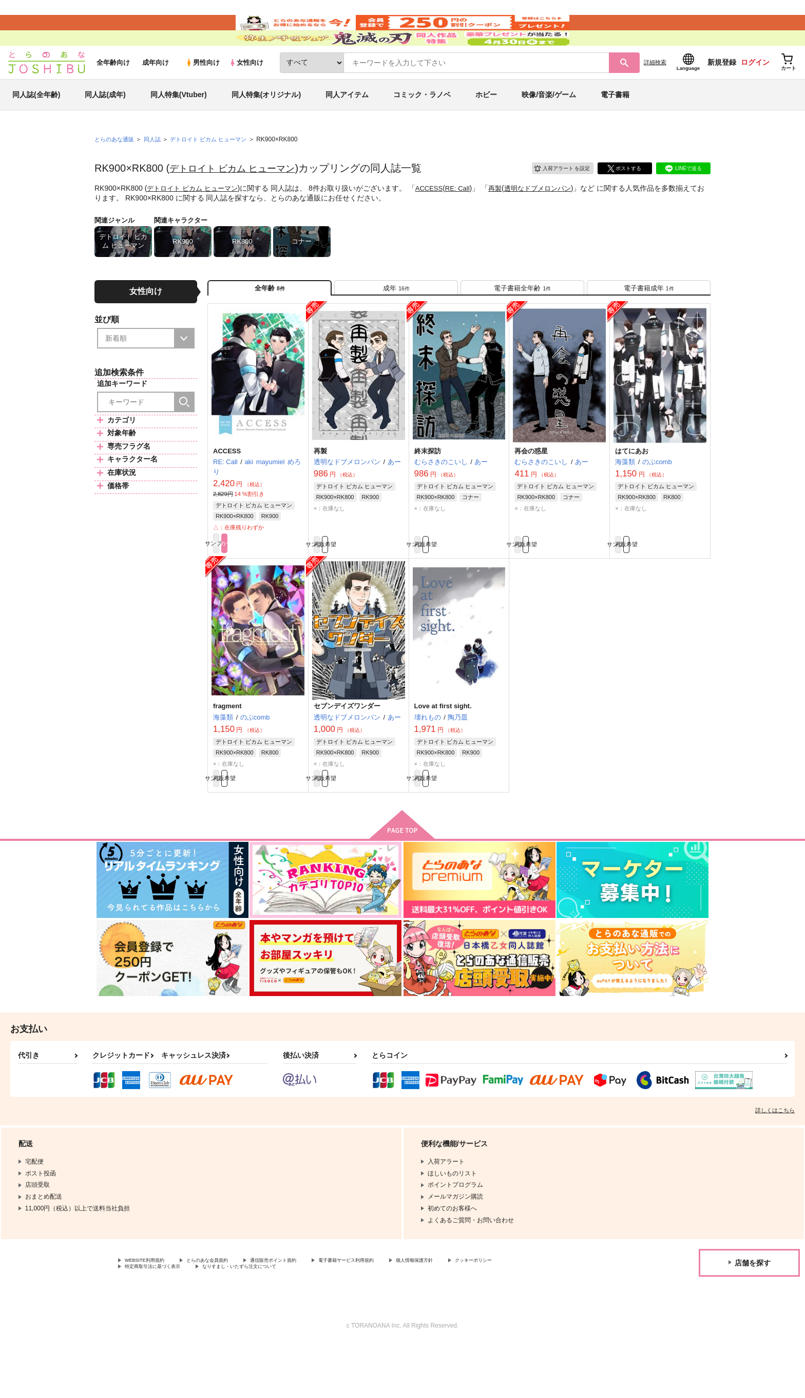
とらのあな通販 (116, 170)
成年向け (155, 93)
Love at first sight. (443, 750)
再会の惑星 (531, 491)
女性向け (246, 93)
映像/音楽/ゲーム (549, 125)
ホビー (486, 125)
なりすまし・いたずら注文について (341, 1319)
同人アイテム (347, 125)
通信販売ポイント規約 (307, 1311)
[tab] (396, 323)
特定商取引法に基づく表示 (233, 1319)
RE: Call (467, 219)
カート (281, 586)
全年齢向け (113, 93)
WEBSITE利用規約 (151, 1311)
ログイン (755, 93)
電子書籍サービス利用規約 (397, 1311)
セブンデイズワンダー (347, 750)
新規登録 (721, 93)
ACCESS (437, 219)
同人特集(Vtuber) (178, 125)
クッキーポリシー (149, 1319)
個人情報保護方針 (481, 1311)
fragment (227, 750)
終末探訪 (427, 491)
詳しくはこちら (775, 1160)
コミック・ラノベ (422, 125)
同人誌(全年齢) (36, 125)
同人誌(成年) (105, 125)
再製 (506, 219)
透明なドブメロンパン (552, 219)
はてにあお (631, 491)
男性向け (202, 93)
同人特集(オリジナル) (266, 125)
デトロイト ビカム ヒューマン (239, 199)
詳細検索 (655, 93)
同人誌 (156, 170)
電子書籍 (615, 125)
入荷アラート (554, 197)
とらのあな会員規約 (227, 1311)
